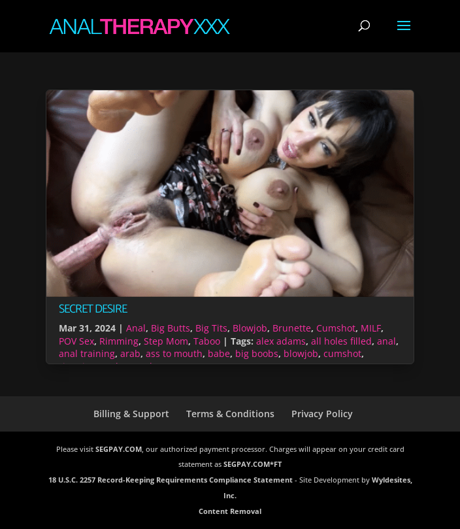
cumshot (342, 353)
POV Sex (76, 341)
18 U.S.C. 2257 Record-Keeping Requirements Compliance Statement (170, 480)
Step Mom (166, 341)
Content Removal (230, 511)
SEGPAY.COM (118, 449)
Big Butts (170, 328)
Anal (136, 328)
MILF (371, 328)
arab (130, 353)
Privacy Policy (322, 413)
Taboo (206, 341)
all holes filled (341, 341)
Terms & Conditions (230, 413)
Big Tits (211, 328)
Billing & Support (131, 413)
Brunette (291, 328)
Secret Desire (93, 309)
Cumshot (335, 328)
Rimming (119, 341)
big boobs (256, 353)
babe (219, 353)
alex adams (281, 341)
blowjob (301, 353)
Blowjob (250, 328)
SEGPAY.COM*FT (252, 464)
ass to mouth (174, 353)
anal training (87, 353)
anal (386, 341)
